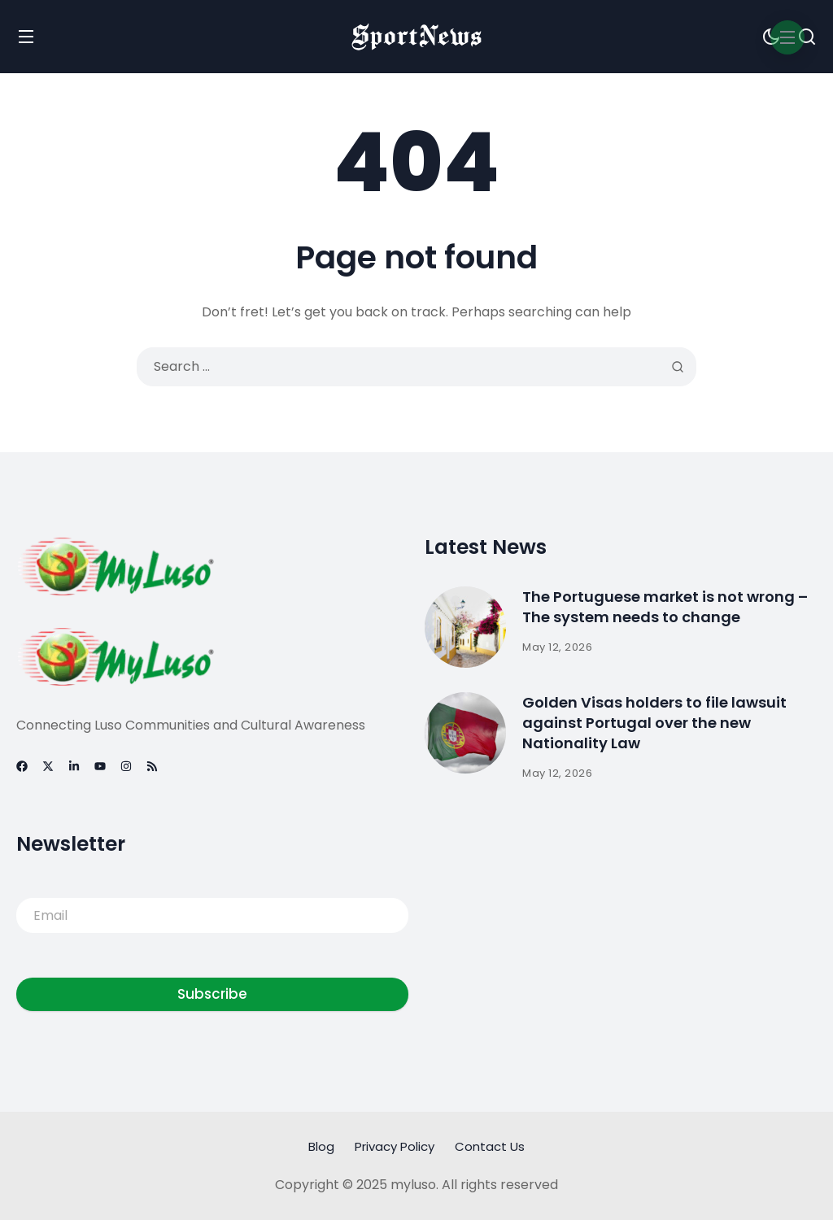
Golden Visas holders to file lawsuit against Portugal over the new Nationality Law (654, 721)
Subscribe (212, 994)
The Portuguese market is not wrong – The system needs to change (665, 606)
